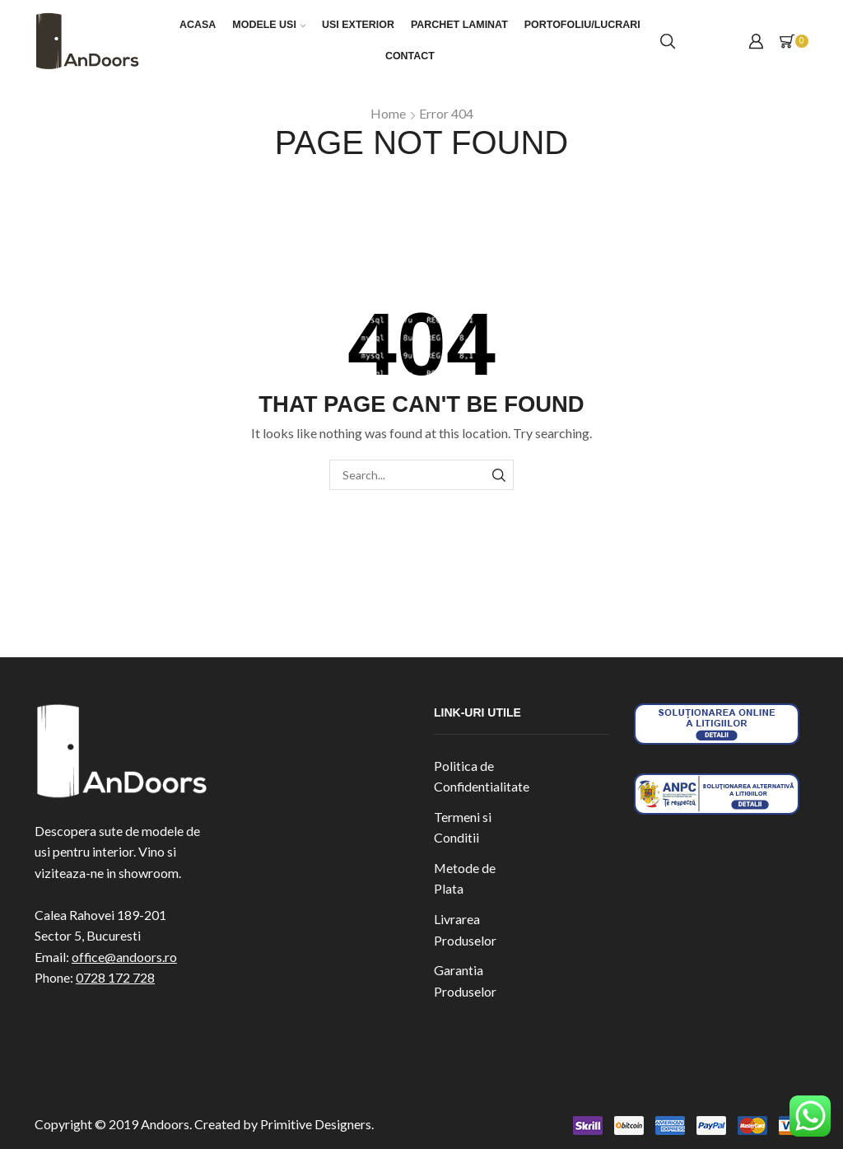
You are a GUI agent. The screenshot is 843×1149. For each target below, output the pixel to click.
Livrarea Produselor (465, 929)
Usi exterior (358, 24)
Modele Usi (268, 24)
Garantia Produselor (465, 980)
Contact (410, 56)
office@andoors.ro (124, 957)
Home (388, 113)
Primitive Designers (315, 1124)
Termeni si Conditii (462, 827)
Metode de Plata (465, 878)
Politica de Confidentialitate (481, 776)
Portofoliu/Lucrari (582, 24)
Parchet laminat (459, 24)
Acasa (197, 24)
